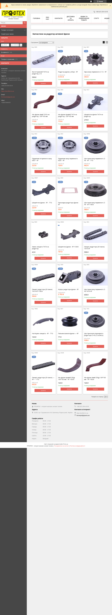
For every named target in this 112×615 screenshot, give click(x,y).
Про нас (47, 18)
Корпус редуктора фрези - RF (68, 289)
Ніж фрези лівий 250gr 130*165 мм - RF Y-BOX (95, 378)
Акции (106, 18)
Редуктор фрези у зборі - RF (68, 72)
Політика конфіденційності (77, 446)
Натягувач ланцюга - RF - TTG (42, 333)
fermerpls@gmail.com (8, 97)
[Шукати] (25, 22)
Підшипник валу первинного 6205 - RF (68, 159)
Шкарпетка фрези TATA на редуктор (93, 115)
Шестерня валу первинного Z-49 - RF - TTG (94, 159)
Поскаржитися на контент (61, 446)
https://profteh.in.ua (7, 91)
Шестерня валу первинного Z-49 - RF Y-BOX (94, 203)
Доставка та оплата (71, 18)
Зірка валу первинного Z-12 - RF (95, 72)
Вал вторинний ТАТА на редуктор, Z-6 (40, 73)
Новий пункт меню (7, 34)
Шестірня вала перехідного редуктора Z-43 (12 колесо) (93, 334)
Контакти (58, 18)
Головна (36, 18)
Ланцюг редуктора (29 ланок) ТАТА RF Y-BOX (42, 290)
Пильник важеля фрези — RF (68, 333)
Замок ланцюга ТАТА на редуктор (40, 248)
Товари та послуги (7, 30)
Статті (96, 18)
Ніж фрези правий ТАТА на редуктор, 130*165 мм (67, 115)
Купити (43, 83)
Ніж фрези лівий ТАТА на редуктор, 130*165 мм (40, 115)
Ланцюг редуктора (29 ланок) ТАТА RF (94, 248)
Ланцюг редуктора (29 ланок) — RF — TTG (43, 378)
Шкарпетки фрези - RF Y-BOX (68, 247)
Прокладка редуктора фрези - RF (68, 203)
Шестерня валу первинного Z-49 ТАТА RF (94, 290)
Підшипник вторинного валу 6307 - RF (42, 159)
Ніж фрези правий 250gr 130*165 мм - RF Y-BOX (66, 378)
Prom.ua (65, 444)
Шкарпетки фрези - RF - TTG (42, 203)
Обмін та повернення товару (84, 18)
